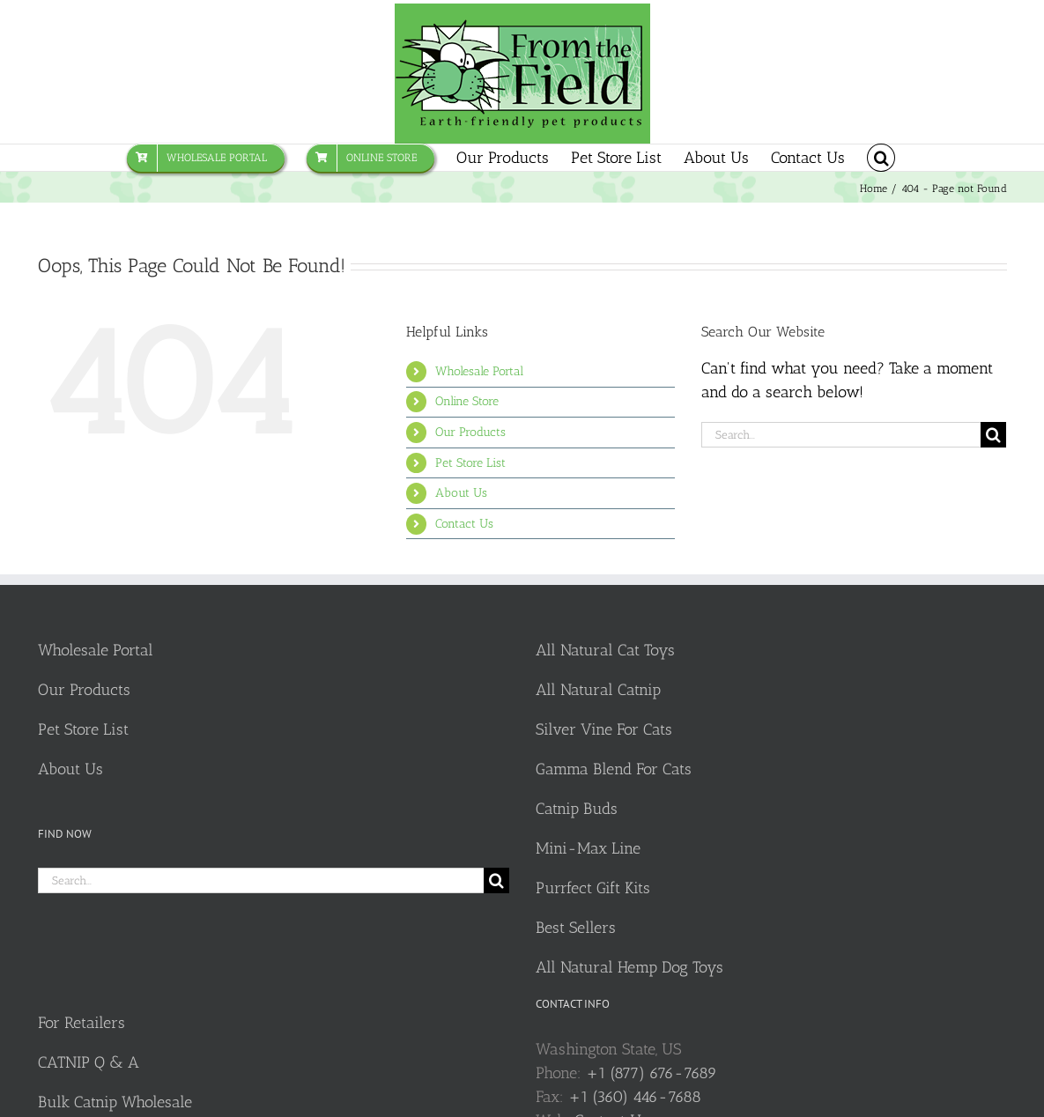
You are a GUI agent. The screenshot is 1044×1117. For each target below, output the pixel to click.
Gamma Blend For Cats (614, 769)
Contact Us (464, 523)
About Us (461, 492)
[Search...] (841, 435)
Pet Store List (470, 462)
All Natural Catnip (598, 689)
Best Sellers (576, 927)
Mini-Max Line (588, 848)
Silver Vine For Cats (604, 729)
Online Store (467, 401)
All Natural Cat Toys (605, 650)
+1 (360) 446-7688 (634, 1096)
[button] (881, 157)
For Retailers (81, 1022)
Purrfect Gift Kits (593, 888)
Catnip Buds (577, 808)
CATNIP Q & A (88, 1062)
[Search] (993, 435)
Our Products (470, 432)
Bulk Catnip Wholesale (115, 1102)
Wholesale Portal (479, 371)
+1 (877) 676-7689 (651, 1073)
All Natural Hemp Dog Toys (629, 967)
